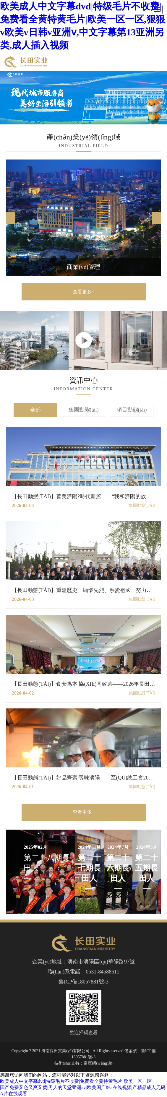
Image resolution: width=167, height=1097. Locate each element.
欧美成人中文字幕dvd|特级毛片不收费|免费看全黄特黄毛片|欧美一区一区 (76, 1081)
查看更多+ (83, 291)
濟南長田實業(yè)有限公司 (65, 1051)
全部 (35, 410)
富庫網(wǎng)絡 (98, 1063)
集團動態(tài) (84, 410)
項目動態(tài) (132, 410)
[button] (156, 218)
